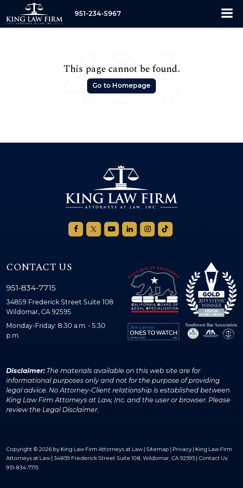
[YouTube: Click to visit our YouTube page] (111, 229)
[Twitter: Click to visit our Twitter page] (93, 229)
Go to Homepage (121, 85)
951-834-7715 (31, 288)
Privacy (182, 449)
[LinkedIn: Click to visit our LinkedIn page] (129, 229)
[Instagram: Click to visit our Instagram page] (147, 229)
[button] (97, 13)
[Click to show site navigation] (227, 14)
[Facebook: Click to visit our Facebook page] (76, 229)
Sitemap (157, 449)
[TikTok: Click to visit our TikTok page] (165, 229)
